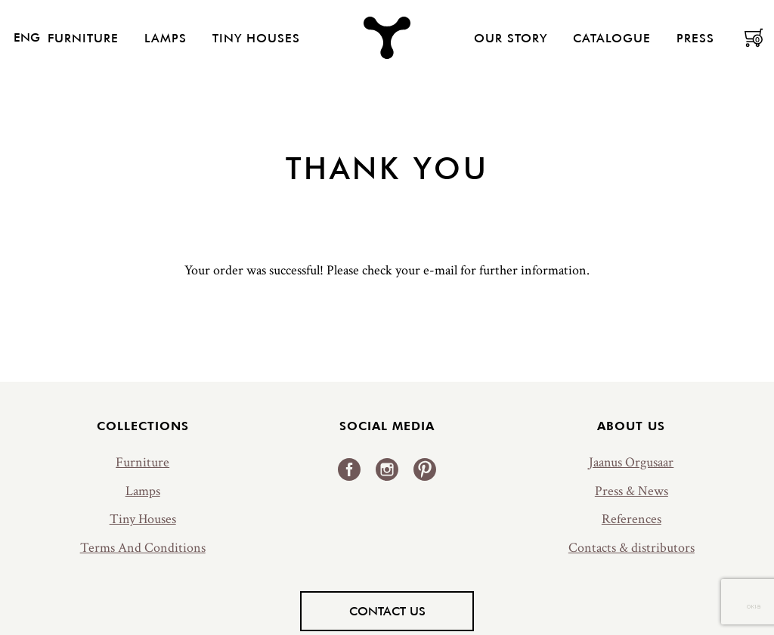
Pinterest (424, 469)
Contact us (387, 610)
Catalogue (612, 37)
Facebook (349, 469)
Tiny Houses (256, 37)
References (631, 519)
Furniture (83, 37)
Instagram (387, 469)
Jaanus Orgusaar (631, 462)
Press (695, 37)
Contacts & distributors (631, 547)
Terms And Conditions (143, 547)
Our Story (510, 37)
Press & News (631, 491)
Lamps (165, 37)
